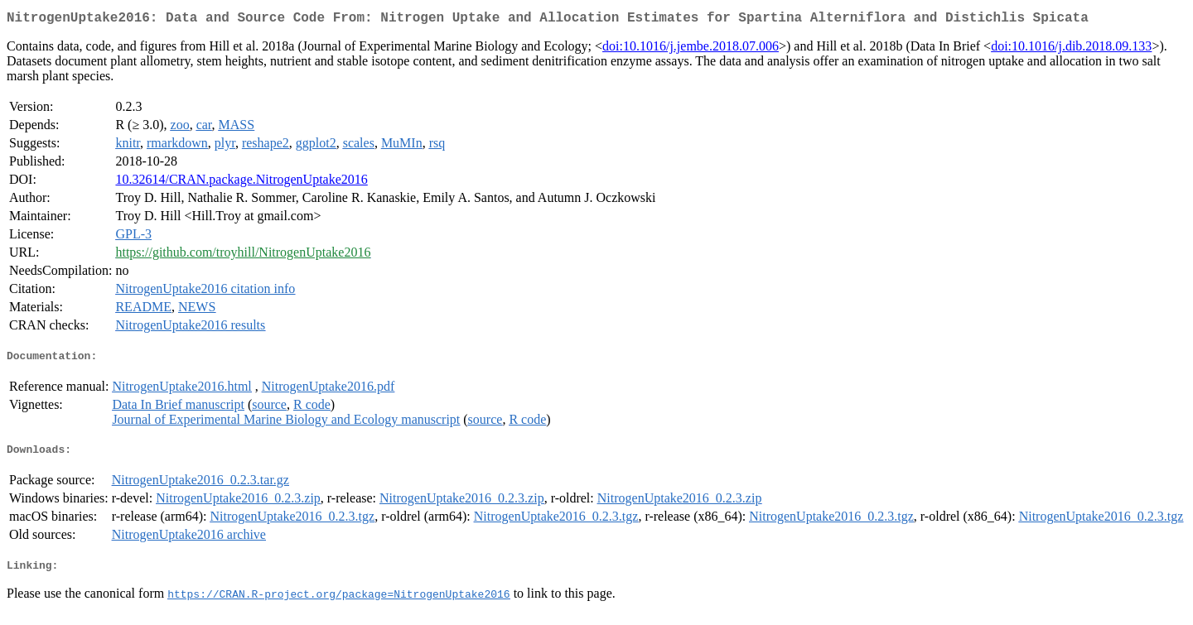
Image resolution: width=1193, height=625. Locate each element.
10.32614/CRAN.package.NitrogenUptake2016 (241, 182)
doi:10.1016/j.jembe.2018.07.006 (690, 49)
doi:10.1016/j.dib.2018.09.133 (1071, 49)
